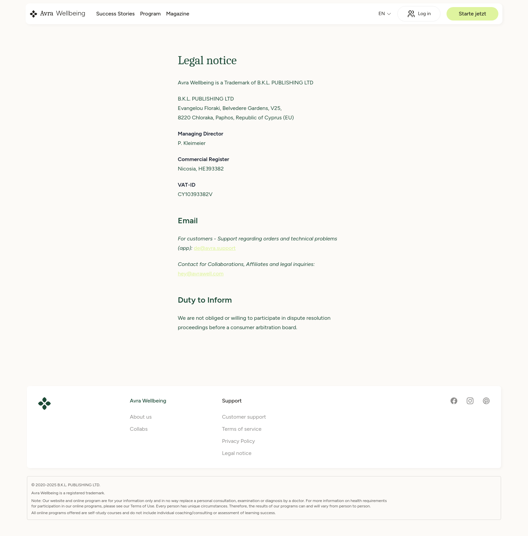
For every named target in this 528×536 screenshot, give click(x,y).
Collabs (139, 429)
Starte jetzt (472, 13)
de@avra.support (215, 248)
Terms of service (241, 429)
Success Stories (115, 13)
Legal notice (236, 453)
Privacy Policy (238, 441)
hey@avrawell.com (201, 273)
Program (150, 13)
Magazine (177, 13)
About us (141, 417)
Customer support (244, 417)
